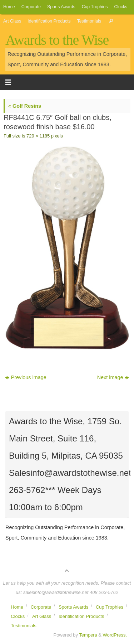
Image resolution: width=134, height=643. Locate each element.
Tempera (88, 635)
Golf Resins (24, 106)
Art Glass (12, 21)
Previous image (25, 377)
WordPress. (115, 635)
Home (9, 6)
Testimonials (89, 21)
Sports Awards (61, 6)
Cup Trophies (95, 6)
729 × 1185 (38, 136)
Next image (113, 377)
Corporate (31, 6)
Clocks (121, 6)
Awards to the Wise (57, 40)
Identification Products (49, 21)
